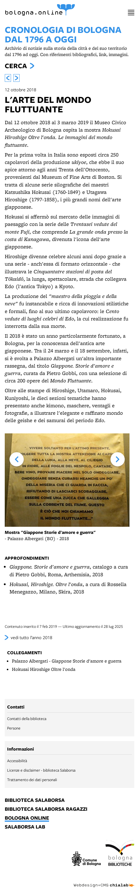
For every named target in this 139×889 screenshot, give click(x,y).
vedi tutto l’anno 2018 (31, 637)
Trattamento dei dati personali (32, 779)
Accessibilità (17, 760)
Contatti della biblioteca (26, 718)
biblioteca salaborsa (35, 800)
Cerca (16, 65)
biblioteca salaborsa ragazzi (46, 809)
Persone (13, 728)
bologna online (27, 818)
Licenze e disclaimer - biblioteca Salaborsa (41, 770)
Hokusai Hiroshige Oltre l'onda (43, 669)
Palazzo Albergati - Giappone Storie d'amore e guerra (66, 661)
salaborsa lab (25, 827)
